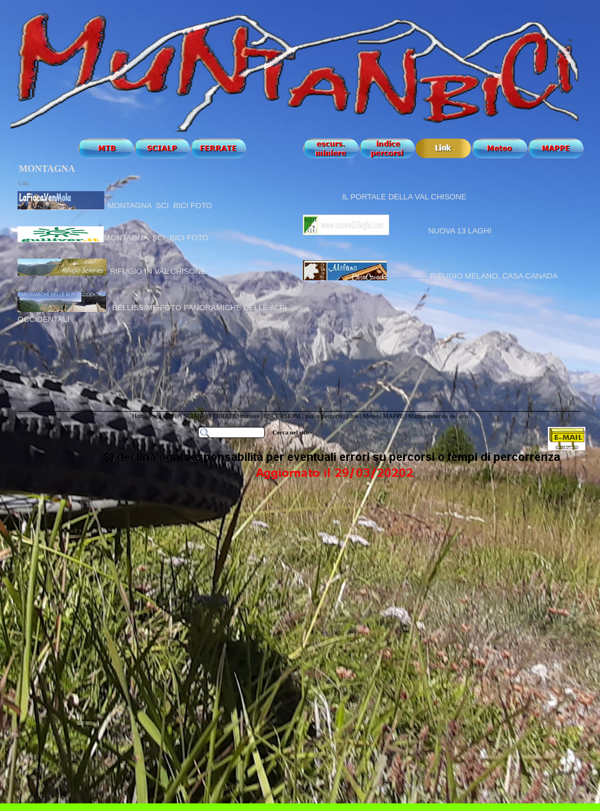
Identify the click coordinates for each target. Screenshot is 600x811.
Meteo (371, 416)
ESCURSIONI (282, 416)
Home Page (146, 416)
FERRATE (222, 416)
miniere (250, 416)
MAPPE (393, 416)
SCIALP (193, 416)
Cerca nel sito (290, 432)
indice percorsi (324, 416)
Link (352, 416)
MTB (172, 416)
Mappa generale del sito (438, 416)
